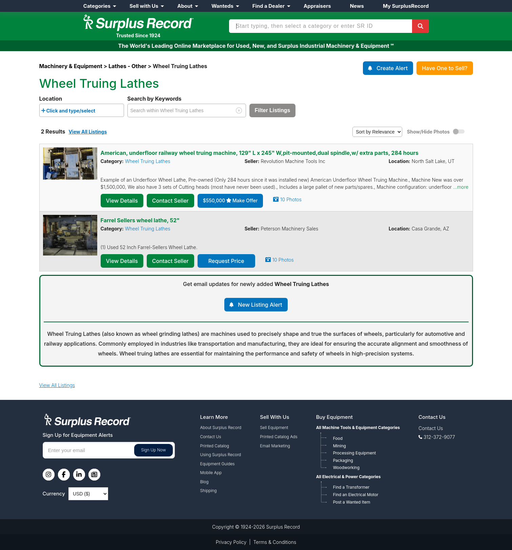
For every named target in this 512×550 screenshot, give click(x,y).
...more (460, 187)
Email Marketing (275, 445)
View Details (122, 200)
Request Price (226, 261)
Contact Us (210, 436)
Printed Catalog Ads (278, 436)
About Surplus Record (221, 427)
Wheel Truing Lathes (147, 161)
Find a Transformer (351, 487)
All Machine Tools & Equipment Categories (358, 427)
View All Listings (87, 132)
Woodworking (346, 467)
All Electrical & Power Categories (348, 476)
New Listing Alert (260, 304)
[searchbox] (99, 112)
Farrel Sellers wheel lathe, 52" (140, 220)
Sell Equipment (274, 427)
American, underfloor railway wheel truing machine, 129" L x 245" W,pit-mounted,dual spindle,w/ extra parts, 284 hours (259, 152)
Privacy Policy (231, 542)
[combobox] (81, 110)
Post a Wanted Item (351, 502)
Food (338, 438)
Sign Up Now (153, 449)
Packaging (343, 460)
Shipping (208, 490)
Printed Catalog (214, 445)
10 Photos (291, 199)
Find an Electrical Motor (355, 494)
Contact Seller (170, 200)
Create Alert (392, 68)
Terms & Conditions (274, 542)
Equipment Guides (217, 463)
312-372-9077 (439, 437)
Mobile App (211, 472)
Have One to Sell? (444, 68)
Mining (339, 445)
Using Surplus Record (220, 454)
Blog (204, 481)
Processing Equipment (354, 452)
